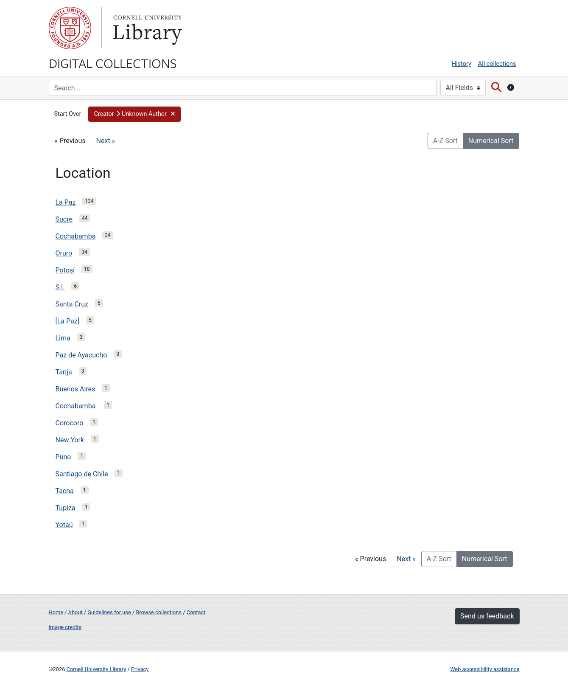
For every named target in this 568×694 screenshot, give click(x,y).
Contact (196, 612)
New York (70, 440)
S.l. (60, 287)
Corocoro (70, 423)
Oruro (64, 253)
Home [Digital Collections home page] (56, 612)
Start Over (67, 114)
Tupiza (66, 508)
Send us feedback (487, 616)
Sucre (64, 219)
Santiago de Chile (82, 474)
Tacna (65, 491)
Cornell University (70, 28)
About (75, 612)
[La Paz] (67, 321)
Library (146, 28)
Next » (105, 141)
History (461, 63)
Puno (63, 457)
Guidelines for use (109, 612)
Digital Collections (113, 63)
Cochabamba (76, 236)
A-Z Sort (445, 141)
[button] (134, 114)
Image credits (65, 627)
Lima (63, 338)
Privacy (139, 669)
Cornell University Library (96, 669)
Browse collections (159, 612)
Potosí (65, 270)
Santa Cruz (72, 304)
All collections (497, 63)
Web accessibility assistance (484, 669)
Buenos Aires (75, 389)
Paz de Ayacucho (81, 355)
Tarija (64, 372)
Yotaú (64, 525)
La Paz (66, 202)
